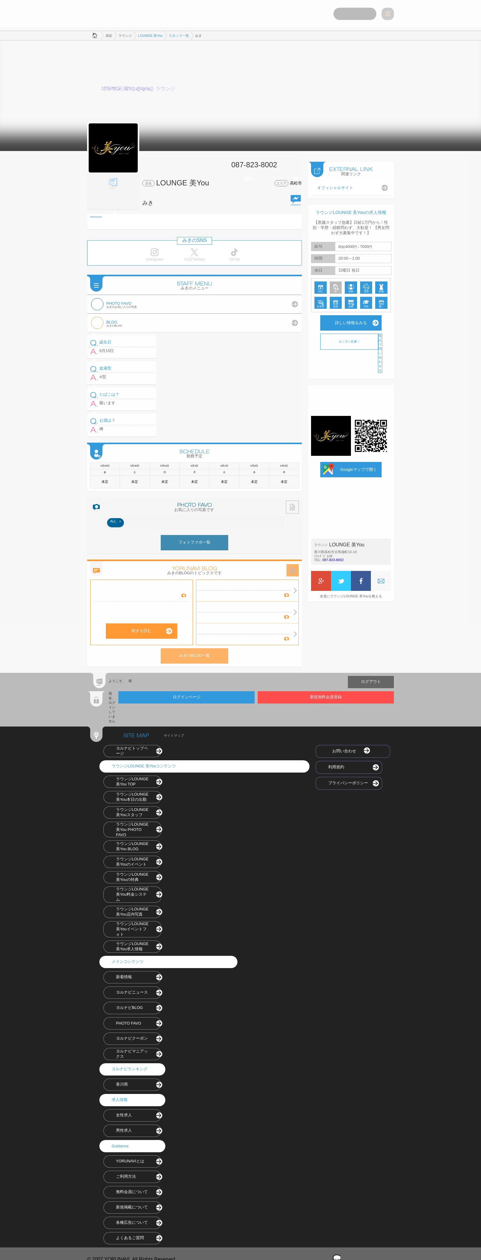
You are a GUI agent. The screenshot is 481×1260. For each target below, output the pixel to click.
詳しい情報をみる (351, 321)
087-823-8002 (333, 558)
